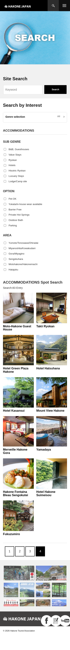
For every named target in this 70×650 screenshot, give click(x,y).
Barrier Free (15, 209)
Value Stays (15, 154)
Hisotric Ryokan (17, 170)
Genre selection (15, 116)
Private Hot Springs (19, 214)
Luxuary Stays (16, 176)
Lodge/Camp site (18, 181)
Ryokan (13, 160)
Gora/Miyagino (16, 253)
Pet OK (12, 198)
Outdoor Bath (16, 220)
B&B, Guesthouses (19, 149)
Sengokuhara (16, 259)
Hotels (12, 165)
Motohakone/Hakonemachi (23, 264)
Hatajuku (13, 269)
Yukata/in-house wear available (25, 204)
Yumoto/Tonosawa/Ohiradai (23, 243)
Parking (13, 225)
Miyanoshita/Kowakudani (22, 248)
